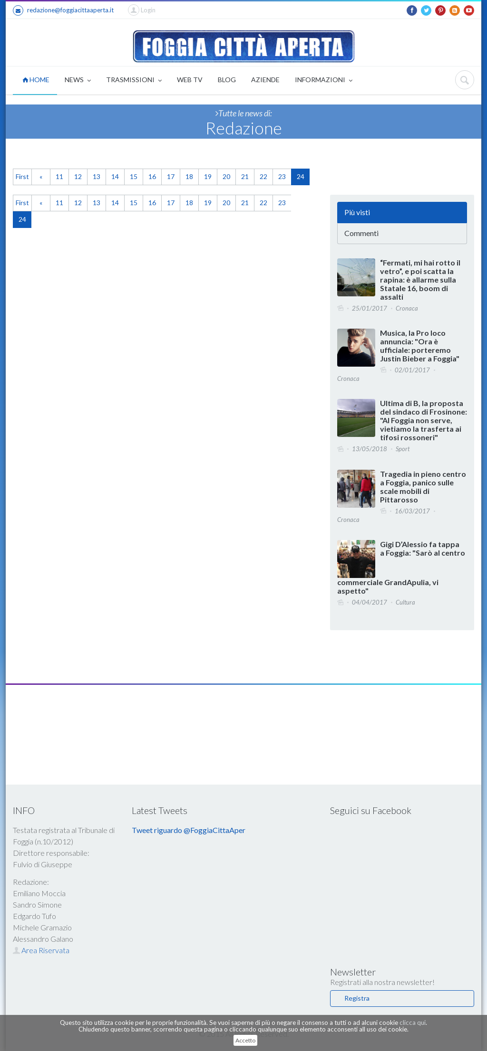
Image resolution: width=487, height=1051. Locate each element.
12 (78, 176)
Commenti (361, 232)
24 (300, 176)
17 (171, 176)
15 (133, 176)
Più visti (357, 212)
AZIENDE (265, 80)
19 (208, 176)
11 (59, 176)
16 (152, 176)
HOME (35, 80)
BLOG (227, 80)
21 (245, 176)
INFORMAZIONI (323, 80)
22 (263, 176)
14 (115, 176)
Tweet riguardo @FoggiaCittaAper (188, 829)
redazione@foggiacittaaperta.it (63, 10)
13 (96, 176)
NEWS (78, 80)
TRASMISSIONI (134, 80)
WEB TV (190, 80)
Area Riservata (41, 950)
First (22, 176)
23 (282, 176)
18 (189, 176)
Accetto (245, 1040)
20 (226, 176)
